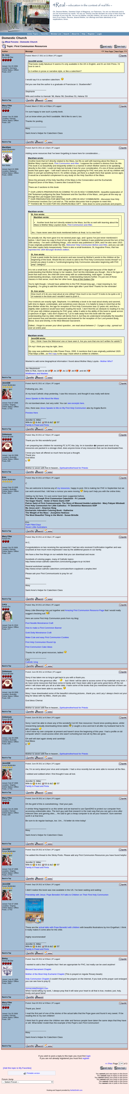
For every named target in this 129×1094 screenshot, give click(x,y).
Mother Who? (106, 361)
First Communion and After (66, 163)
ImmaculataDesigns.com (36, 988)
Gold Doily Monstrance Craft (38, 632)
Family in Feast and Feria (37, 425)
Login (99, 34)
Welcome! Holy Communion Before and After (86, 245)
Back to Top (6, 100)
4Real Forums (11, 42)
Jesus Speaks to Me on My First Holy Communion (63, 408)
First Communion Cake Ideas (38, 647)
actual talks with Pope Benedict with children (59, 927)
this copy (53, 353)
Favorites (45, 34)
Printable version (33, 1073)
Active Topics (32, 34)
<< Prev (108, 1063)
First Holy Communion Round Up (40, 642)
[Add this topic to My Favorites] (17, 1068)
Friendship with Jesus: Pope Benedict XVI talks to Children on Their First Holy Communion (66, 895)
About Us (75, 34)
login (88, 1056)
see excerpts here (76, 403)
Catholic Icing (31, 662)
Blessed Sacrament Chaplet (38, 969)
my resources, (63, 488)
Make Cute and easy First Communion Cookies (47, 637)
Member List (56, 34)
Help (83, 34)
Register (91, 34)
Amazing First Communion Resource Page (84, 610)
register (85, 1058)
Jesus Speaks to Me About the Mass (42, 398)
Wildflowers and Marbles (36, 373)
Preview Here (31, 413)
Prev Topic (109, 51)
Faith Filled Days (33, 524)
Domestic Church (28, 42)
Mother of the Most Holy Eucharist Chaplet (44, 974)
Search (66, 34)
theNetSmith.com (76, 1090)
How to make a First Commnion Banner (43, 628)
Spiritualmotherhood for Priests (74, 468)
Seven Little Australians (36, 527)
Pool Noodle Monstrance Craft (39, 623)
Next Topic (119, 51)
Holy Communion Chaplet (37, 979)
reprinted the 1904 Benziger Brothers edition (48, 249)
